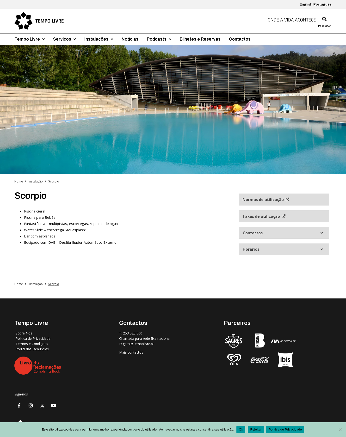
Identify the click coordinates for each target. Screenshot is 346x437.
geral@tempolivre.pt (138, 343)
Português (322, 4)
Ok (241, 429)
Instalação (35, 181)
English (306, 4)
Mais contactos (131, 352)
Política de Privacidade (285, 429)
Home (18, 181)
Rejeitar (255, 429)
